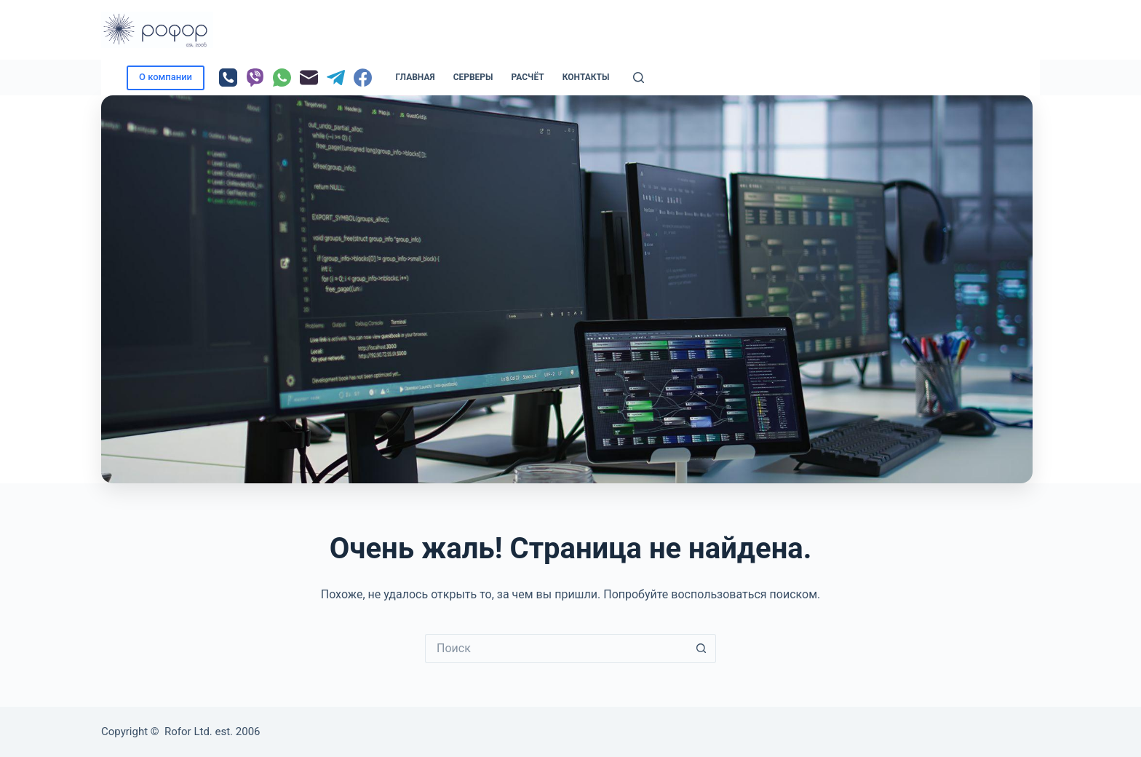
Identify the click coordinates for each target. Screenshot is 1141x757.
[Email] (309, 77)
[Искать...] (556, 648)
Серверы (473, 77)
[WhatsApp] (282, 77)
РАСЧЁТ (528, 77)
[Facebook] (363, 77)
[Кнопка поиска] (701, 648)
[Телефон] (228, 77)
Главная (415, 77)
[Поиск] (638, 77)
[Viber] (255, 77)
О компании (165, 76)
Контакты (586, 77)
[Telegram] (336, 77)
